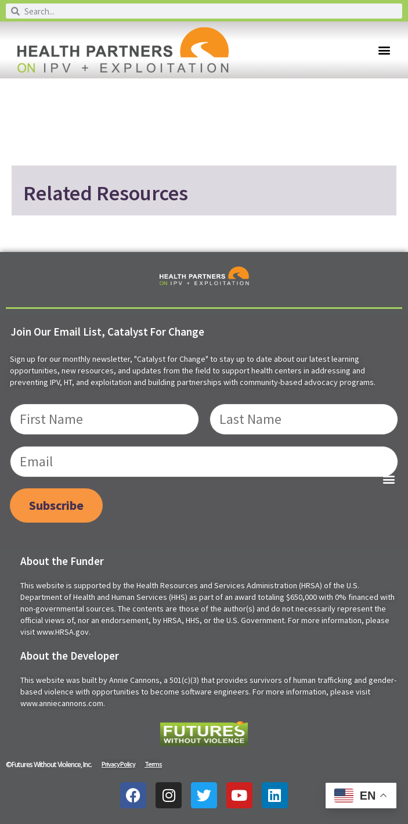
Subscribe (56, 505)
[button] (383, 50)
